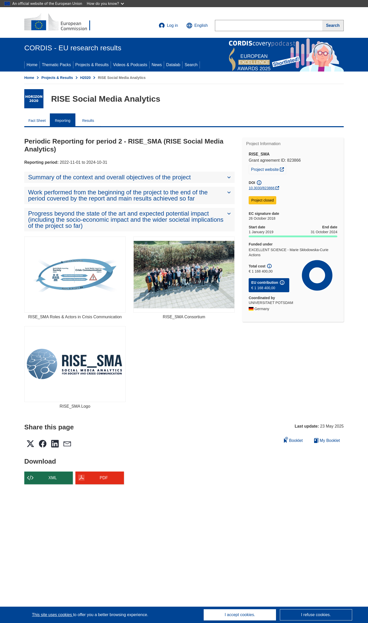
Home (32, 65)
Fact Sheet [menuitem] (37, 121)
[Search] (333, 25)
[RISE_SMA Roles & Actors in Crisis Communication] (75, 274)
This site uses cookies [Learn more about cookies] (52, 615)
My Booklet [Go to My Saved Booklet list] (327, 440)
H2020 (85, 78)
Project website (268, 169)
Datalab (173, 65)
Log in (168, 25)
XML (53, 478)
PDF (104, 478)
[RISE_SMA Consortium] (184, 274)
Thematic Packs (56, 65)
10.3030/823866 (261, 188)
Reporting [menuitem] (63, 121)
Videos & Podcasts (130, 65)
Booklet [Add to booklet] (293, 440)
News (157, 65)
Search (191, 65)
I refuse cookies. (316, 615)
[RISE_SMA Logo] (75, 364)
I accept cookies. (240, 615)
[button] (197, 25)
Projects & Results (92, 65)
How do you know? (105, 3)
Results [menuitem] (88, 121)
